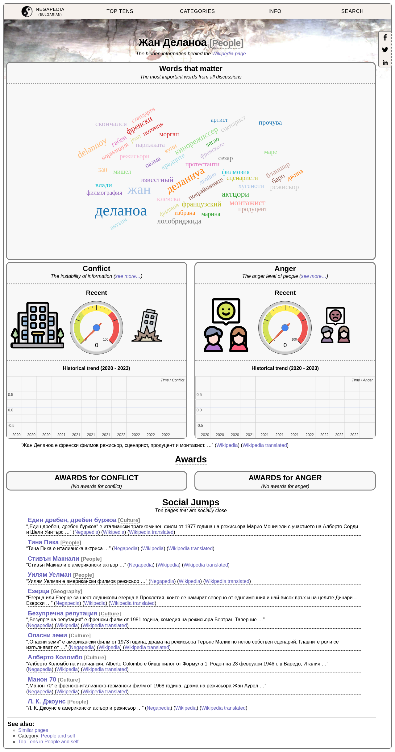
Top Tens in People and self (48, 741)
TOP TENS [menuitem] (119, 11)
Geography (67, 591)
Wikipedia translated (265, 445)
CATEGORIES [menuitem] (197, 11)
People (226, 43)
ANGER (308, 478)
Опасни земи (47, 635)
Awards (191, 459)
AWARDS (71, 478)
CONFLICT (119, 478)
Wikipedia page (229, 53)
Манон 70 (42, 679)
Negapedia (86, 532)
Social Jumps (191, 502)
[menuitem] (42, 11)
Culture (129, 520)
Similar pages (33, 730)
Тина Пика (43, 542)
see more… (128, 276)
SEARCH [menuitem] (352, 11)
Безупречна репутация (62, 613)
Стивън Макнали (53, 558)
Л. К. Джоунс (47, 701)
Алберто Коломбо (55, 657)
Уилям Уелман (49, 574)
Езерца (38, 591)
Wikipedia (227, 445)
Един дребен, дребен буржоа (72, 519)
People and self (58, 735)
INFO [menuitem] (274, 11)
